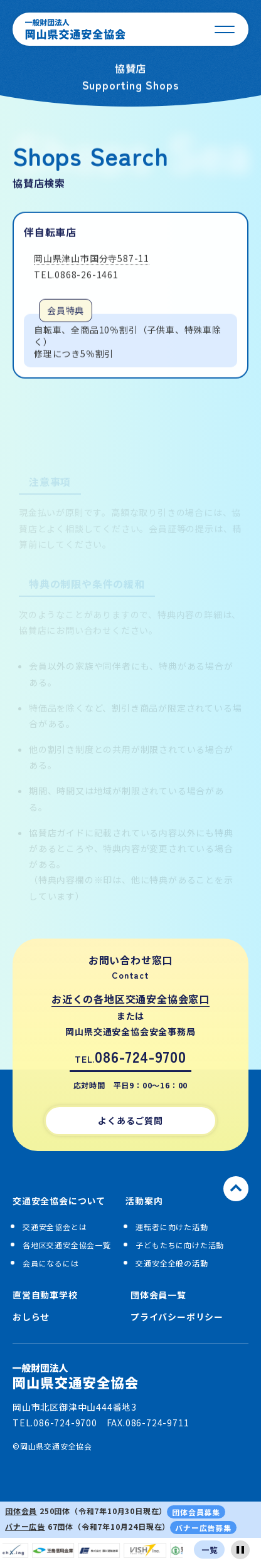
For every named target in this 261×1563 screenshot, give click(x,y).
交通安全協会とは (55, 1226)
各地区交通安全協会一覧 (67, 1244)
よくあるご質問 (130, 1120)
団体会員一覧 (158, 1295)
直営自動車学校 (45, 1295)
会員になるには (51, 1263)
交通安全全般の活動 (172, 1263)
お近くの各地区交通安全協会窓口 (130, 998)
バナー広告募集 (203, 1527)
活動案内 (143, 1201)
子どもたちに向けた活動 (180, 1244)
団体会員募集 (196, 1512)
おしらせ (31, 1317)
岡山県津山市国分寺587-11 (91, 260)
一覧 (209, 1549)
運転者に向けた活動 (172, 1226)
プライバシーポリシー (176, 1317)
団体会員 (21, 1510)
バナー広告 (25, 1526)
